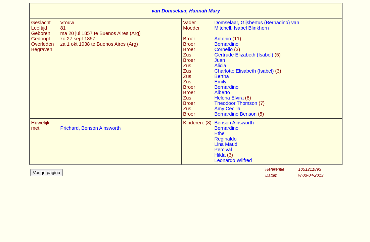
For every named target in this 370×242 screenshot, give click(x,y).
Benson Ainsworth (234, 122)
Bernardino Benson (236, 114)
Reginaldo (226, 139)
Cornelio (224, 49)
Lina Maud (226, 144)
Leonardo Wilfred (233, 160)
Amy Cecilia (227, 108)
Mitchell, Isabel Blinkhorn (242, 28)
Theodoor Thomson (237, 103)
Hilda (221, 155)
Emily (221, 81)
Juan (220, 60)
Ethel (220, 133)
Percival (223, 149)
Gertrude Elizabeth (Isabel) (245, 54)
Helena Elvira (230, 97)
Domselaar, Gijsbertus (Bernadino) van (257, 22)
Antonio (224, 38)
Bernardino (227, 44)
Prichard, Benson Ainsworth (90, 128)
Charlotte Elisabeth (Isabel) (245, 71)
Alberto (222, 92)
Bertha (222, 76)
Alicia (220, 65)
